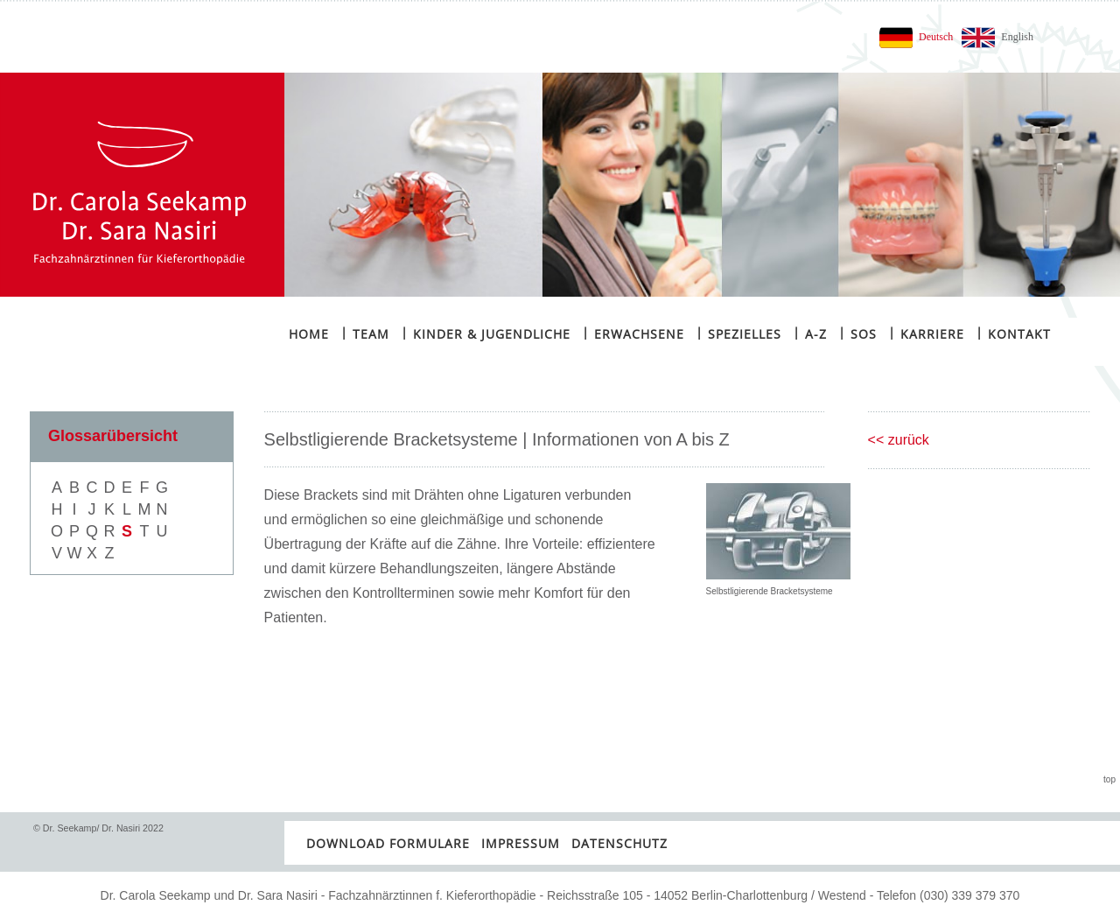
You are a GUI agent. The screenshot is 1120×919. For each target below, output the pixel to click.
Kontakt (1013, 333)
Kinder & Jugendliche (485, 333)
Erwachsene (633, 333)
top (1109, 779)
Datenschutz (619, 843)
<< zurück (898, 439)
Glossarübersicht (113, 436)
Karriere (926, 333)
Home (309, 334)
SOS (857, 333)
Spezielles (738, 333)
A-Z (810, 333)
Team (364, 333)
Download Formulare (388, 843)
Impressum (520, 843)
